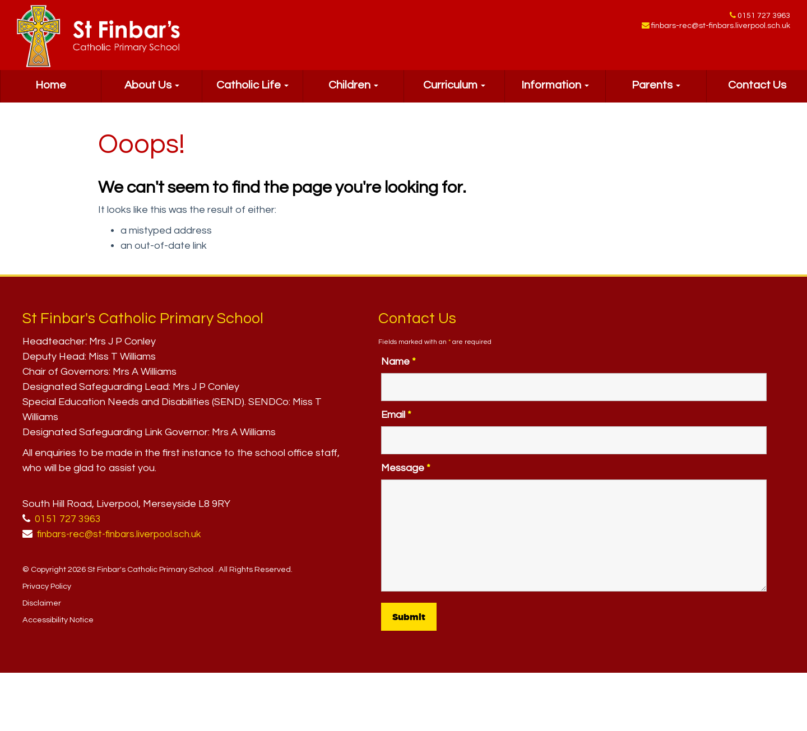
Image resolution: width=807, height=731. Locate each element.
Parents (656, 93)
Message (405, 468)
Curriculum (454, 93)
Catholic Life (252, 93)
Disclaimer (41, 603)
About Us (151, 93)
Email (396, 414)
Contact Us (757, 93)
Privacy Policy (46, 586)
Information (555, 93)
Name (398, 361)
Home (50, 93)
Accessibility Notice (58, 620)
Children (353, 93)
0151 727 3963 (764, 16)
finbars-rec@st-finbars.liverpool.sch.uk (720, 28)
